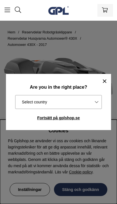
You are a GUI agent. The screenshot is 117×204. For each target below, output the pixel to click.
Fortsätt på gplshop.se (58, 118)
